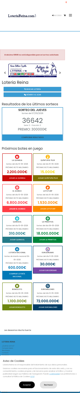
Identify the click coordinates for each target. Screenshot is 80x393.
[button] (5, 72)
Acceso (57, 15)
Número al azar (32, 94)
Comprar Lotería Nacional (17, 275)
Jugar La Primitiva (47, 239)
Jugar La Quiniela (17, 178)
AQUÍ (32, 376)
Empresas (5, 355)
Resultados (6, 350)
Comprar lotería (7, 348)
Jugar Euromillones (47, 307)
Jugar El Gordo (17, 209)
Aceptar (27, 384)
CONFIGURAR (54, 374)
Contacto (5, 353)
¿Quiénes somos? (8, 346)
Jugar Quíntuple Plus (48, 178)
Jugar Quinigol (17, 239)
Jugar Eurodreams (48, 270)
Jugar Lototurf (47, 209)
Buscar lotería (32, 89)
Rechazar (48, 384)
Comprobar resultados (32, 137)
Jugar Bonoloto (17, 307)
